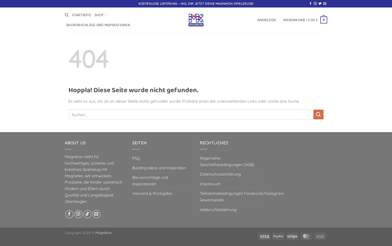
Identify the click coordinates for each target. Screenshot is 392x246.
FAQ (136, 158)
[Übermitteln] (319, 114)
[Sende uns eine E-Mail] (324, 3)
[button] (266, 20)
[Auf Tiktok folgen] (87, 214)
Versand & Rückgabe (152, 193)
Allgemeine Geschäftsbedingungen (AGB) (227, 161)
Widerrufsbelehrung (218, 209)
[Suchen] (66, 15)
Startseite (81, 15)
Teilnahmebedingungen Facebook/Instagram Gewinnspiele (242, 196)
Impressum (210, 183)
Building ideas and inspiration (159, 167)
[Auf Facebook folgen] (310, 3)
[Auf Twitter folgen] (320, 3)
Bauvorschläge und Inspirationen (98, 25)
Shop (100, 14)
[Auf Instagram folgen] (315, 3)
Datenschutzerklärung (220, 174)
